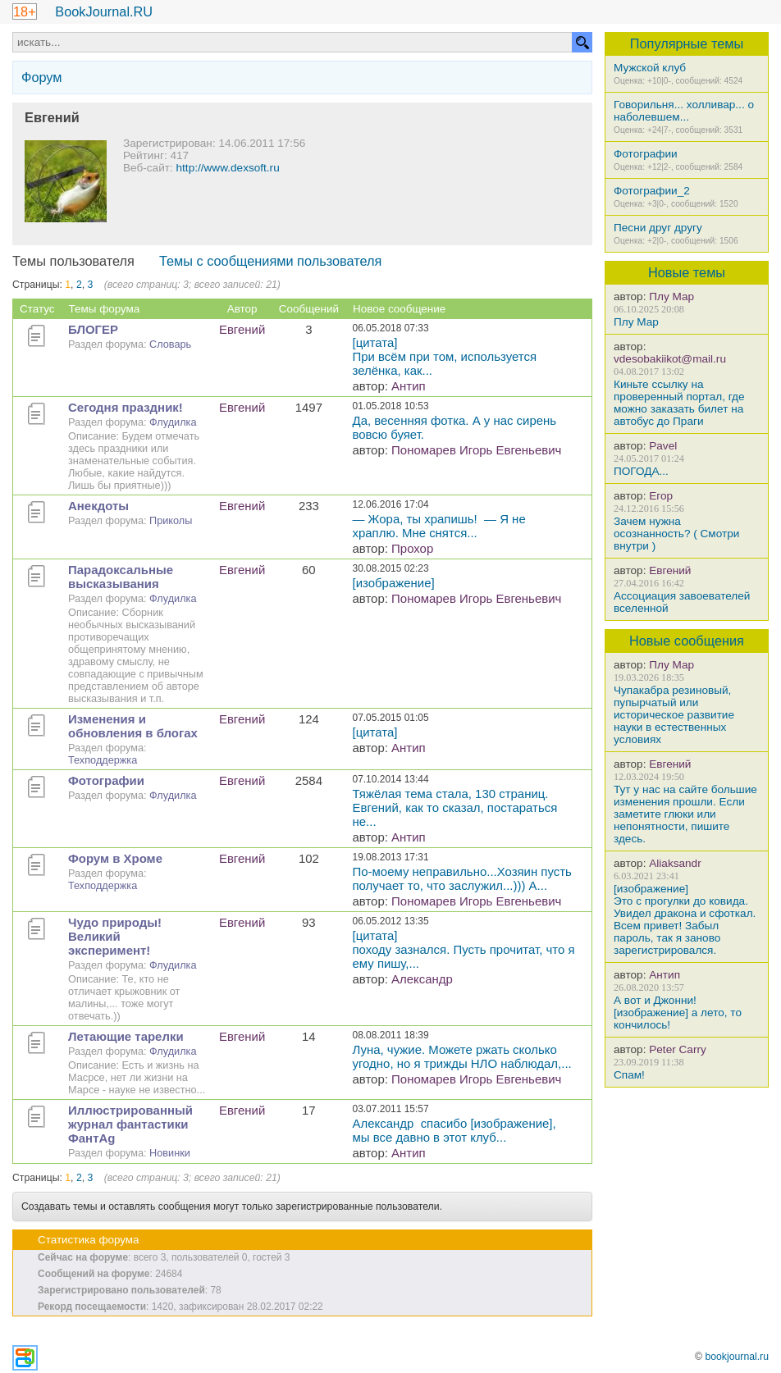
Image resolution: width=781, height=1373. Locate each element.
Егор (661, 496)
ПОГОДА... (641, 471)
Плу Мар (671, 296)
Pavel (663, 446)
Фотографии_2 (652, 191)
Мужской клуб (650, 68)
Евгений (670, 570)
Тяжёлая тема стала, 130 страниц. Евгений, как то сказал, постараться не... (455, 807)
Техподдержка (102, 760)
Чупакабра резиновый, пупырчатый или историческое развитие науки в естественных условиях (674, 715)
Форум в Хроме (115, 858)
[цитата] (375, 732)
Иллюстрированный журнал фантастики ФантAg (130, 1124)
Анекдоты (98, 506)
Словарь (170, 344)
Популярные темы (687, 43)
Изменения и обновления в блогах (133, 726)
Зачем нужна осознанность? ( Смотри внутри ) (676, 533)
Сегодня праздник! (125, 407)
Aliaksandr (675, 863)
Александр (422, 979)
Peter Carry (677, 1049)
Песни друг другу (658, 227)
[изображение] (394, 583)
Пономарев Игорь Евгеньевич (476, 450)
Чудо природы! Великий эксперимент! (115, 936)
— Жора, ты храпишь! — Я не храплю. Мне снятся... (439, 526)
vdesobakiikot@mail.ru (670, 359)
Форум (41, 77)
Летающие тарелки (126, 1036)
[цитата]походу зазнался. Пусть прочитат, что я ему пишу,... (464, 949)
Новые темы (686, 272)
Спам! (629, 1075)
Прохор (412, 548)
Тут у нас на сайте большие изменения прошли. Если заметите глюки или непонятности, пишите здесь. (685, 814)
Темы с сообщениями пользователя (270, 260)
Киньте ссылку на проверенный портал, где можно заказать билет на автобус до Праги (679, 402)
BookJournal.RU (104, 11)
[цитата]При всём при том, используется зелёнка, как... (447, 356)
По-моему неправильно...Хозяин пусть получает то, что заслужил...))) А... (462, 878)
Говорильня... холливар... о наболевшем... (684, 110)
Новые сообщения (686, 640)
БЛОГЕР (93, 329)
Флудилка (172, 422)
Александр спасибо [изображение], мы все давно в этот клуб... (454, 1130)
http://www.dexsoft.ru (228, 168)
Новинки (169, 1153)
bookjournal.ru (737, 1356)
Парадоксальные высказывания (120, 577)
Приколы (170, 520)
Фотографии (646, 154)
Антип (664, 975)
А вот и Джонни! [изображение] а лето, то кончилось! (678, 1012)
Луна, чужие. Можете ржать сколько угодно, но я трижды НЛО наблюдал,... (462, 1056)
